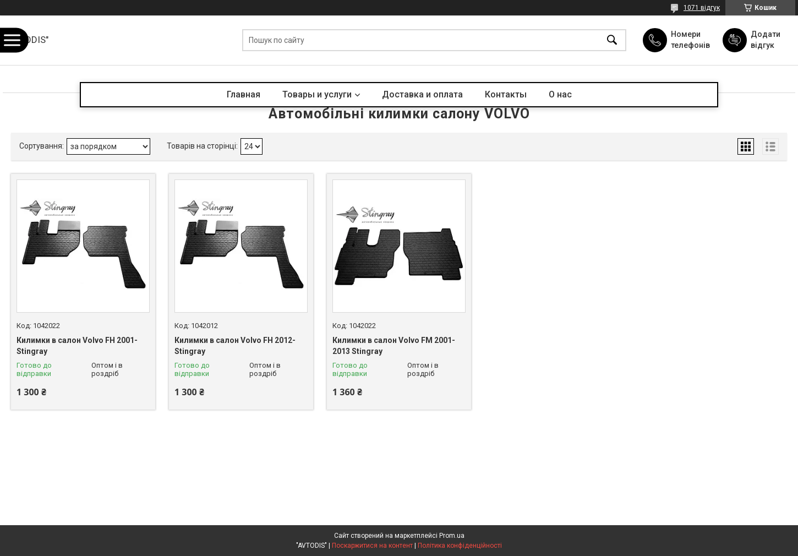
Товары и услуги (317, 94)
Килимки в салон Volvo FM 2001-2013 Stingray (393, 346)
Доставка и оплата (422, 94)
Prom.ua (451, 535)
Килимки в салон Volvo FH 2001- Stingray (77, 346)
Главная (243, 94)
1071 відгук (702, 8)
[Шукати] (612, 40)
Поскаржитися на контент (372, 545)
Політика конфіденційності (460, 545)
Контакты (506, 94)
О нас (560, 94)
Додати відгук (765, 40)
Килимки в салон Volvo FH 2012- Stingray (235, 346)
